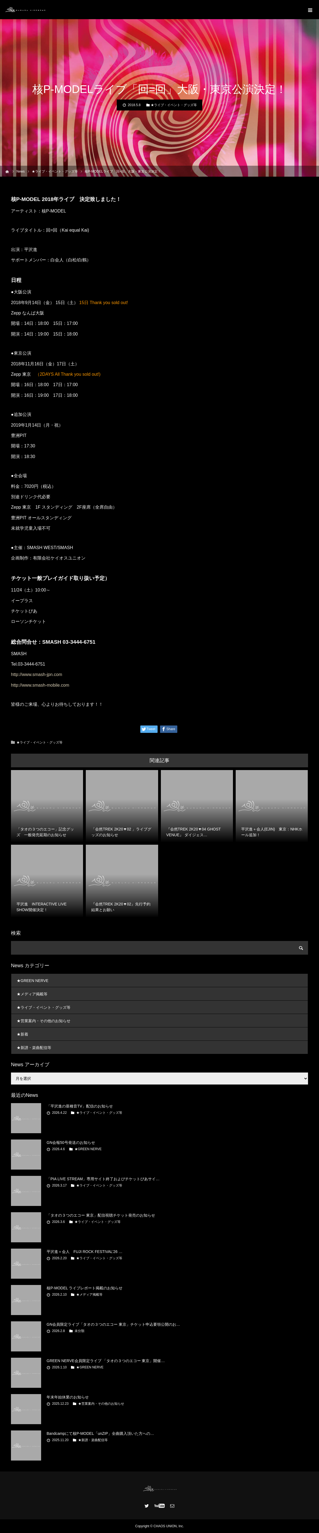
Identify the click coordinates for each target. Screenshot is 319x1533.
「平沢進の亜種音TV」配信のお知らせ (80, 1106)
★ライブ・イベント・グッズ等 (174, 105)
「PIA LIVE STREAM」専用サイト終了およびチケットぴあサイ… (103, 1179)
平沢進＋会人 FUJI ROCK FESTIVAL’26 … (85, 1251)
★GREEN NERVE (33, 980)
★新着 (22, 1034)
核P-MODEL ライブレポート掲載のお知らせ (85, 1288)
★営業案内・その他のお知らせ (43, 1021)
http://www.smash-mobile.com (40, 685)
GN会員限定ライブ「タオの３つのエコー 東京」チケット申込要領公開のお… (113, 1324)
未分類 (79, 1331)
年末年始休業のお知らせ (68, 1397)
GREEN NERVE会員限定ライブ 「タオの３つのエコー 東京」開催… (106, 1361)
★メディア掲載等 (32, 994)
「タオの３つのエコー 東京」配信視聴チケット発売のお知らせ (101, 1215)
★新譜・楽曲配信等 (34, 1047)
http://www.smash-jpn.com (36, 674)
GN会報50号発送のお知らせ (71, 1142)
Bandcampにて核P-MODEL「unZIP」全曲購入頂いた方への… (100, 1433)
